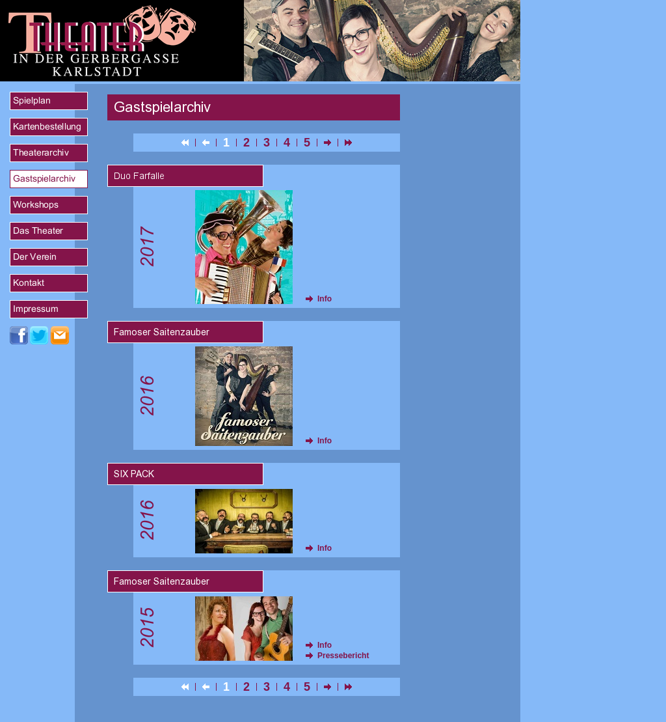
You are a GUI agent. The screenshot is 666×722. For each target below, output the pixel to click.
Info (324, 298)
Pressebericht (343, 655)
